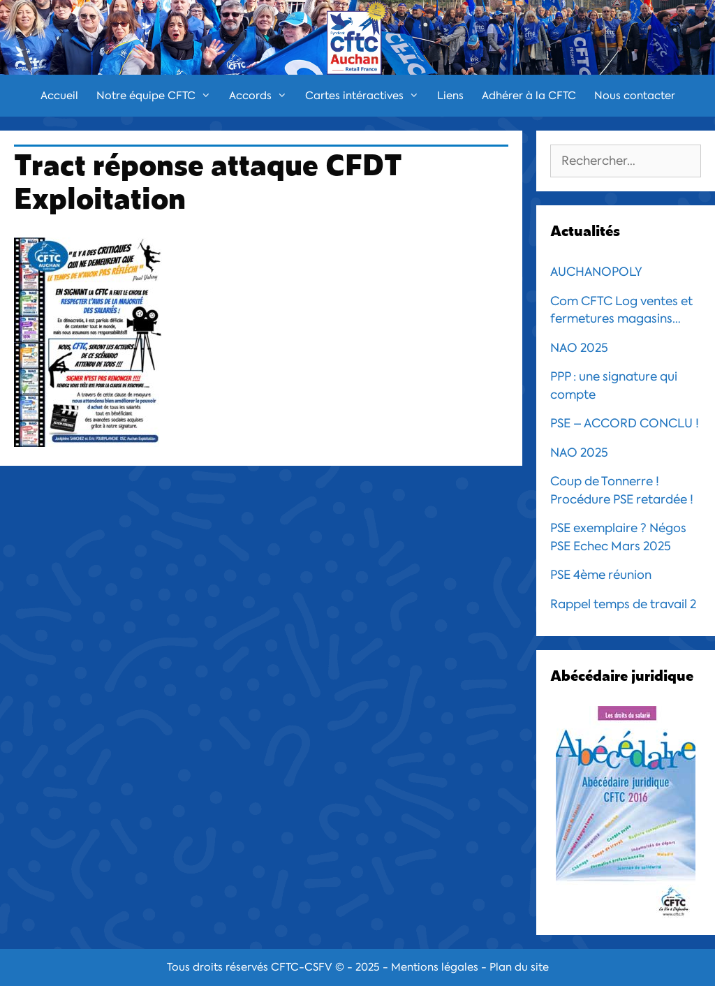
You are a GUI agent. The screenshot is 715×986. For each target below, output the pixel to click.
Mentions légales (434, 967)
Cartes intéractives (366, 96)
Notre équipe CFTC (158, 96)
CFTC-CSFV (301, 967)
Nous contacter (634, 96)
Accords (262, 96)
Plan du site (519, 967)
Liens (450, 96)
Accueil (59, 96)
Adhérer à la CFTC (529, 96)
